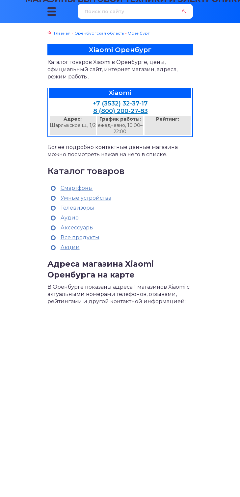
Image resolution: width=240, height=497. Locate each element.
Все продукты (80, 237)
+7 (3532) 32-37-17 (120, 103)
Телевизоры (77, 208)
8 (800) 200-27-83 (120, 111)
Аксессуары (77, 227)
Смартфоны (77, 188)
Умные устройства (86, 198)
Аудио (70, 218)
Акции (70, 247)
